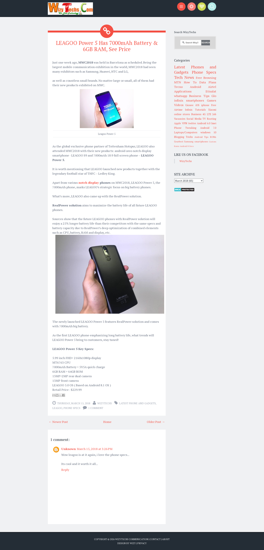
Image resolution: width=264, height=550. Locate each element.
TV (204, 118)
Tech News (184, 77)
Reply (65, 470)
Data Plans (207, 82)
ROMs (213, 137)
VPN (184, 123)
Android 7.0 (208, 127)
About (166, 539)
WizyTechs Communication (131, 539)
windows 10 (208, 132)
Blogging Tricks (183, 137)
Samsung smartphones (196, 141)
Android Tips (201, 137)
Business (196, 114)
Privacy (142, 543)
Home (107, 422)
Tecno (178, 87)
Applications (183, 91)
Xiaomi (212, 109)
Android (195, 87)
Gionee (189, 105)
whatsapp (180, 96)
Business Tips (199, 96)
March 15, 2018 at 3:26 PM (94, 449)
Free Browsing (206, 78)
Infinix (188, 109)
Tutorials (200, 109)
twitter (192, 123)
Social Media (194, 118)
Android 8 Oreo (187, 146)
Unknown (68, 449)
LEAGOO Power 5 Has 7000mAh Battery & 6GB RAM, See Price (107, 46)
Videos (179, 105)
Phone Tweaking (185, 127)
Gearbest (178, 141)
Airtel (212, 87)
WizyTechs (104, 403)
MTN (177, 82)
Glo (213, 96)
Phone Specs (71, 408)
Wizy (133, 543)
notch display (88, 183)
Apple (177, 123)
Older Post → (156, 422)
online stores (182, 114)
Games (211, 100)
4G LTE (207, 114)
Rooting (211, 118)
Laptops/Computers (185, 132)
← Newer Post (58, 422)
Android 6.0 (203, 123)
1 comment (95, 408)
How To (190, 82)
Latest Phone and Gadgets (137, 403)
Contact (155, 539)
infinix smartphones (189, 100)
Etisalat (211, 91)
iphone (205, 105)
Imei (213, 123)
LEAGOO (57, 408)
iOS (197, 105)
